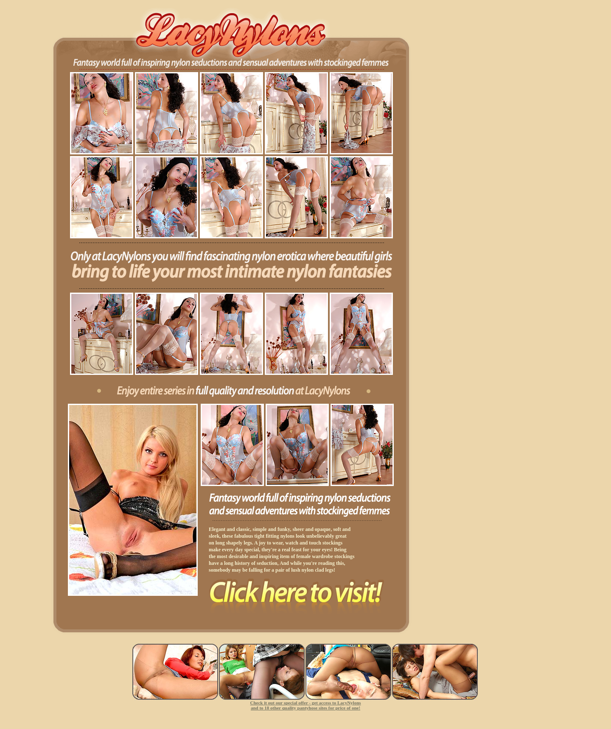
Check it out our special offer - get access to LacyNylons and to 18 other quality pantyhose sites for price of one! (305, 705)
